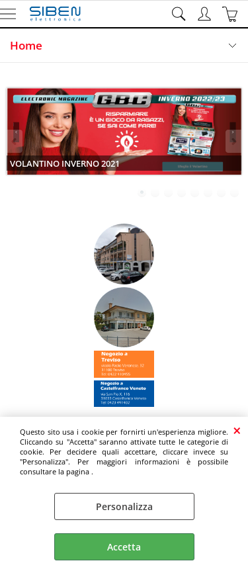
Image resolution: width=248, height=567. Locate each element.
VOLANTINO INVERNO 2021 (65, 163)
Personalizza (124, 506)
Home (26, 45)
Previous (15, 141)
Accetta (124, 547)
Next (232, 141)
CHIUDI (237, 430)
